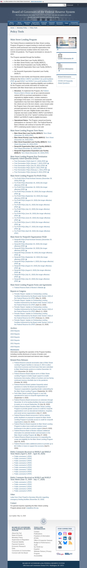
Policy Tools (33, 28)
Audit (35, 545)
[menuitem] (12, 23)
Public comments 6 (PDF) (23, 467)
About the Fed (17, 533)
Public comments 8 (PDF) (23, 472)
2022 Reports (15, 340)
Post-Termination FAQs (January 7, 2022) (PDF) (30, 163)
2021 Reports (15, 343)
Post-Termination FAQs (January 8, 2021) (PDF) (30, 172)
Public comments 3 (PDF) (23, 461)
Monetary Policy (22, 28)
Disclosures (14, 350)
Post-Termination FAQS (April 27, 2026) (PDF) (30, 161)
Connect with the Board (20, 553)
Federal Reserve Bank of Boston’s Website (28, 287)
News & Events (17, 535)
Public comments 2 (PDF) (23, 458)
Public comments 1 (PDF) (23, 456)
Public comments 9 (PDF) (23, 474)
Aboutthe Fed (11, 23)
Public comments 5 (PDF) (23, 465)
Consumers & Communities (74, 23)
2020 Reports (15, 346)
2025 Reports (15, 331)
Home (12, 28)
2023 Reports (15, 337)
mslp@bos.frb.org (32, 508)
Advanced (70, 5)
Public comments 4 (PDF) (23, 463)
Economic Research (19, 546)
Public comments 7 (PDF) (23, 469)
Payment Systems (18, 544)
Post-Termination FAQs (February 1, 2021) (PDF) (31, 170)
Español (36, 549)
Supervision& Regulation (36, 23)
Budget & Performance (41, 542)
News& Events (19, 23)
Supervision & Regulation (20, 540)
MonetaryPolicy (27, 23)
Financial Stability (18, 542)
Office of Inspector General (43, 540)
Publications (38, 534)
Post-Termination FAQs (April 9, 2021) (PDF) (29, 168)
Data (66, 23)
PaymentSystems (52, 23)
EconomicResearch (60, 23)
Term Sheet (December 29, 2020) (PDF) (28, 148)
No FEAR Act (38, 547)
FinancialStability (44, 23)
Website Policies (39, 551)
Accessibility (38, 556)
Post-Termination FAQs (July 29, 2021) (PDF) (29, 165)
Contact (36, 531)
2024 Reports (15, 334)
